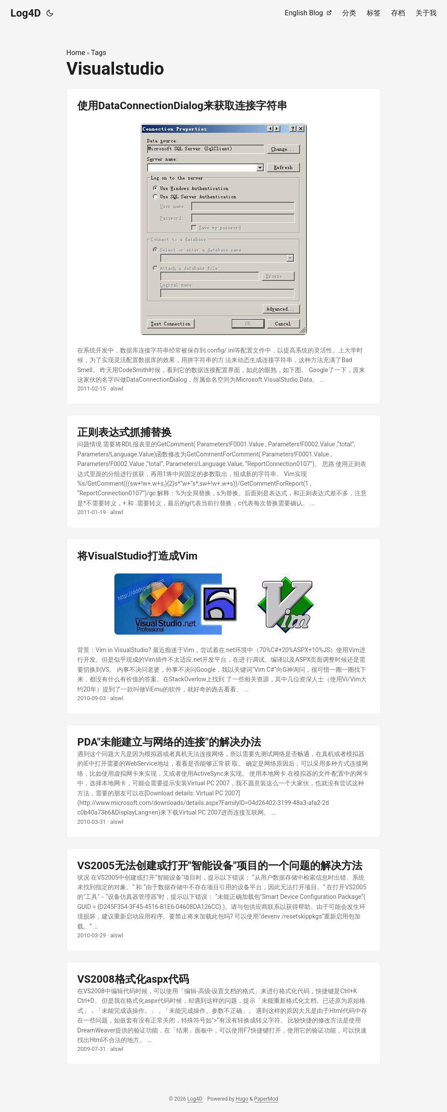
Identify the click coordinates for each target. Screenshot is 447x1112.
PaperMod (266, 1099)
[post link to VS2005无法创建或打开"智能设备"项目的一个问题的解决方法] (223, 900)
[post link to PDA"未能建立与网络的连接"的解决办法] (223, 781)
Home (75, 52)
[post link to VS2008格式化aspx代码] (223, 1013)
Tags (99, 52)
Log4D (25, 13)
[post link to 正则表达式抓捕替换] (223, 471)
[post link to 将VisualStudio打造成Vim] (223, 626)
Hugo (242, 1099)
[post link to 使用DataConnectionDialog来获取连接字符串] (223, 246)
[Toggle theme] (50, 13)
